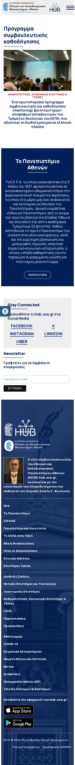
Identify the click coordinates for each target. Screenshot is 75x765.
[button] (5, 311)
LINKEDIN (53, 333)
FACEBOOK (22, 326)
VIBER (21, 341)
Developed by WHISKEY (57, 747)
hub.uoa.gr (58, 699)
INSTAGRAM (22, 333)
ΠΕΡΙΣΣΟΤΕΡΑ (37, 275)
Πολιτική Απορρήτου (26, 747)
